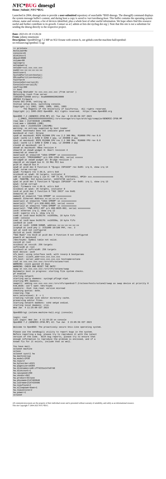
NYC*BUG (37, 9)
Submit (25, 9)
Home (15, 9)
